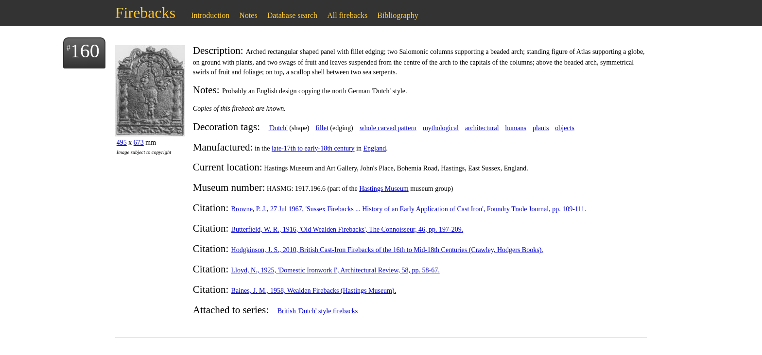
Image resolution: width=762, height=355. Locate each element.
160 (85, 51)
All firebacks (347, 15)
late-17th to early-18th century (313, 148)
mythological (441, 128)
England (374, 148)
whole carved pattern (388, 128)
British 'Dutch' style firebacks (317, 311)
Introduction (210, 15)
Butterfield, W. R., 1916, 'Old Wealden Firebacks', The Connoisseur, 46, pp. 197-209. (347, 229)
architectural (482, 128)
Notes (248, 15)
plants (541, 128)
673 (139, 142)
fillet (321, 128)
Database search (292, 15)
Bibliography (397, 15)
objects (564, 128)
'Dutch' (278, 128)
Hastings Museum (384, 188)
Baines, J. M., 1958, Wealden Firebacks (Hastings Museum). (314, 290)
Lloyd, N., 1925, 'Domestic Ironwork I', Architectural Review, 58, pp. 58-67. (335, 270)
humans (516, 128)
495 (122, 142)
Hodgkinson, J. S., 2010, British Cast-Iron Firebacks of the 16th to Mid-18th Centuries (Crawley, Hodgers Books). (387, 250)
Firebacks (145, 12)
